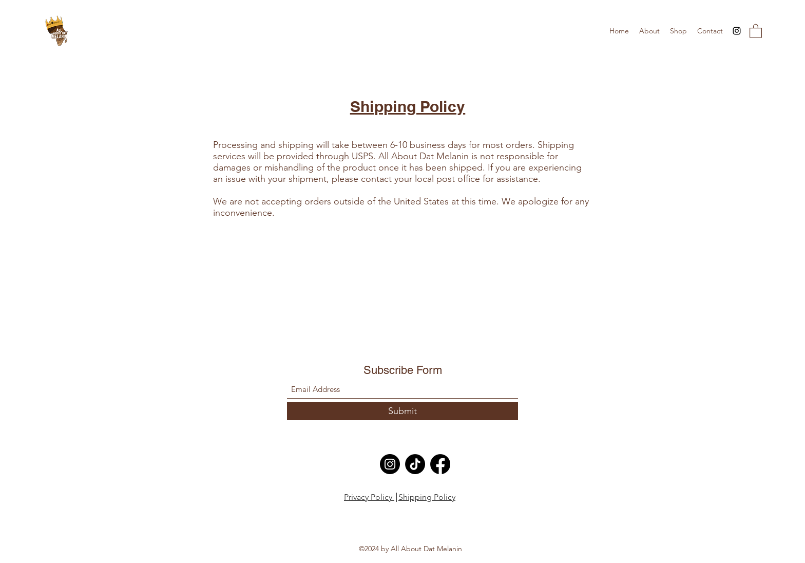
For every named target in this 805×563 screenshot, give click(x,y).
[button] (756, 30)
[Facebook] (440, 464)
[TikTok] (415, 464)
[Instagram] (737, 31)
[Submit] (402, 411)
